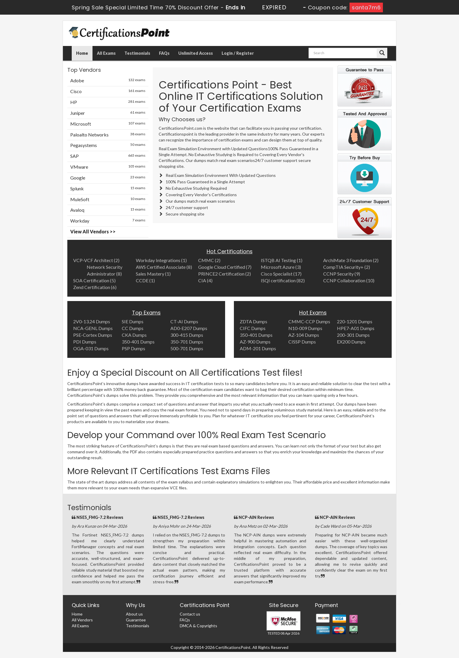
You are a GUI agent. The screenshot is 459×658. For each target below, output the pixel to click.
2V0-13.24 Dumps (91, 321)
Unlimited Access (195, 53)
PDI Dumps (84, 341)
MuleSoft (107, 199)
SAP (107, 156)
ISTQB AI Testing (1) (281, 260)
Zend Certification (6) (95, 287)
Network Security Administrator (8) (104, 270)
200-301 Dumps (353, 335)
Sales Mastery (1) (153, 273)
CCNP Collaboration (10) (348, 280)
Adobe (107, 80)
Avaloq (107, 210)
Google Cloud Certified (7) (224, 267)
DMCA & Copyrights (198, 625)
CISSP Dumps (302, 341)
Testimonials (137, 53)
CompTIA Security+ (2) (346, 267)
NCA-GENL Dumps (93, 328)
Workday (107, 220)
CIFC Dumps (253, 328)
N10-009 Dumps (305, 328)
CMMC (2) (209, 260)
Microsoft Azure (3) (281, 267)
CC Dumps (132, 328)
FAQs (164, 53)
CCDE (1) (145, 280)
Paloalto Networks (107, 134)
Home (82, 53)
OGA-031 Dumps (91, 348)
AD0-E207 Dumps (188, 328)
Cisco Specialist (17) (281, 273)
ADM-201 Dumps (258, 348)
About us (134, 613)
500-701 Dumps (186, 348)
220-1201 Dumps (354, 321)
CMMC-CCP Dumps (309, 321)
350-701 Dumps (186, 341)
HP (107, 102)
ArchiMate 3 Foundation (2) (350, 260)
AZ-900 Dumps (255, 341)
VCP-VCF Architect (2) (96, 260)
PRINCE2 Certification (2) (224, 273)
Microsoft (107, 124)
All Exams (106, 53)
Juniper (107, 113)
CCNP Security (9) (341, 273)
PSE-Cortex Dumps (92, 335)
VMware (107, 167)
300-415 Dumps (186, 335)
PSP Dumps (133, 348)
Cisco (107, 91)
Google (107, 177)
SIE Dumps (132, 321)
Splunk (107, 188)
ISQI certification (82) (283, 280)
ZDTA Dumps (253, 321)
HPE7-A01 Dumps (355, 328)
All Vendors (82, 619)
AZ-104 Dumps (303, 335)
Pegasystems (107, 145)
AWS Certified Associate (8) (164, 267)
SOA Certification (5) (94, 280)
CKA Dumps (134, 335)
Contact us (190, 613)
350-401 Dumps (138, 341)
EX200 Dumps (351, 341)
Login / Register (238, 53)
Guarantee (136, 619)
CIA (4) (205, 280)
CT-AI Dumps (184, 321)
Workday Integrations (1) (161, 260)
